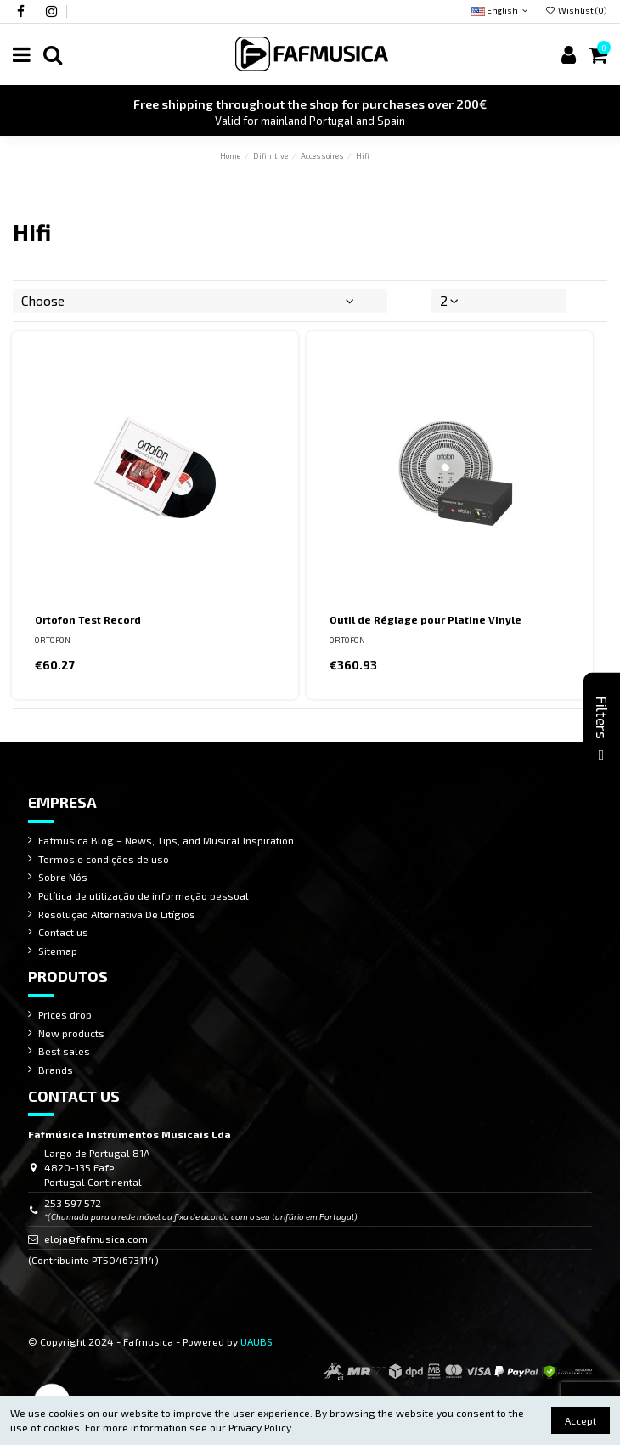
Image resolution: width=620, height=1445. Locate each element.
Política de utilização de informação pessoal (143, 895)
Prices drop (65, 1014)
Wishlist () (576, 10)
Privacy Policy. (261, 1427)
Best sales (64, 1051)
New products (71, 1033)
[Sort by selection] (200, 301)
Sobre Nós (62, 877)
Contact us (63, 932)
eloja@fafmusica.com (96, 1239)
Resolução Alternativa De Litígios (116, 914)
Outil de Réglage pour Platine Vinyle (425, 619)
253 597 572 (72, 1203)
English (501, 10)
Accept (580, 1420)
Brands (55, 1069)
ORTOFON (52, 640)
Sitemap (57, 951)
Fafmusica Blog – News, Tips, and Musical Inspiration (166, 840)
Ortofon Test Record (88, 619)
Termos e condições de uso (103, 859)
